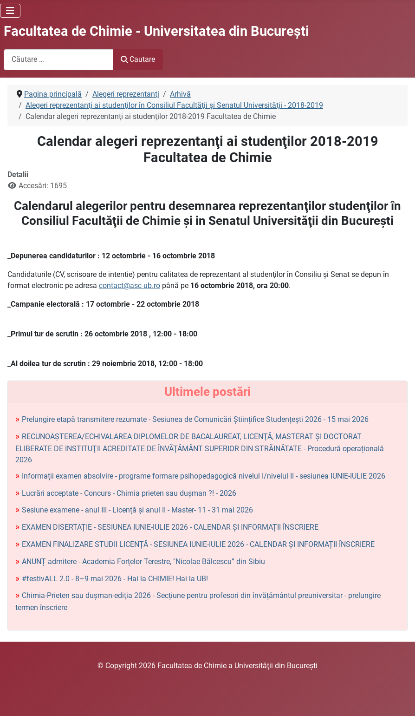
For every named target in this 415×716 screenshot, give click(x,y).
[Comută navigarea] (10, 11)
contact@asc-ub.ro (129, 285)
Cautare (138, 59)
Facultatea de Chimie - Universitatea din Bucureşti (156, 31)
